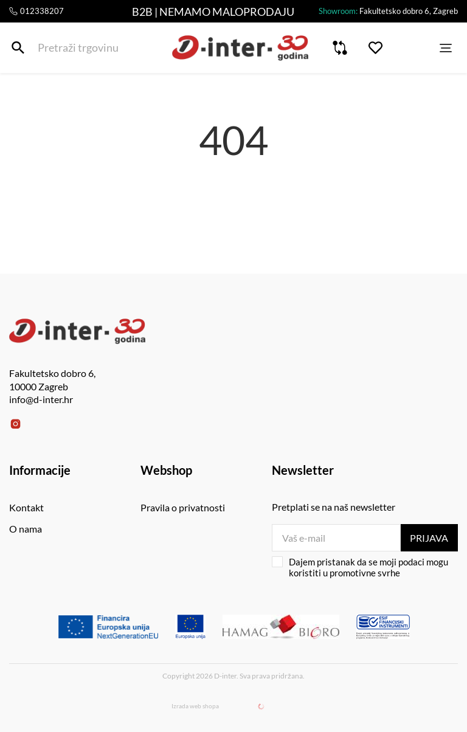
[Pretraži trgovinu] (18, 48)
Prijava (429, 538)
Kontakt (26, 507)
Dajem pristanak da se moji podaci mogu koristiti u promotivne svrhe (360, 567)
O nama (25, 528)
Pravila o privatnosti (182, 507)
